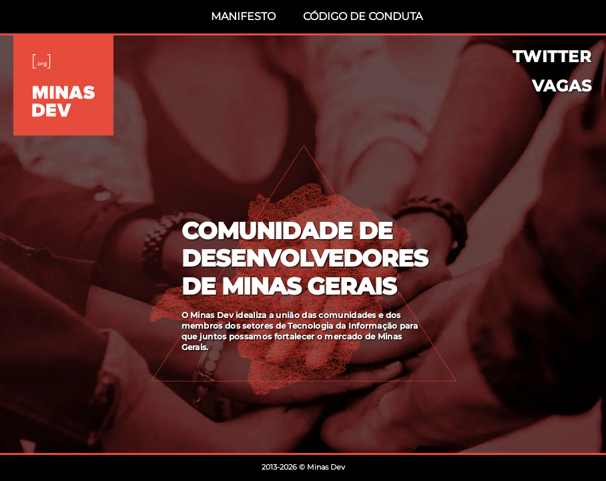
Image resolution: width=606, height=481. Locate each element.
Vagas (562, 86)
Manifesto (243, 16)
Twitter (552, 57)
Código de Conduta (362, 16)
